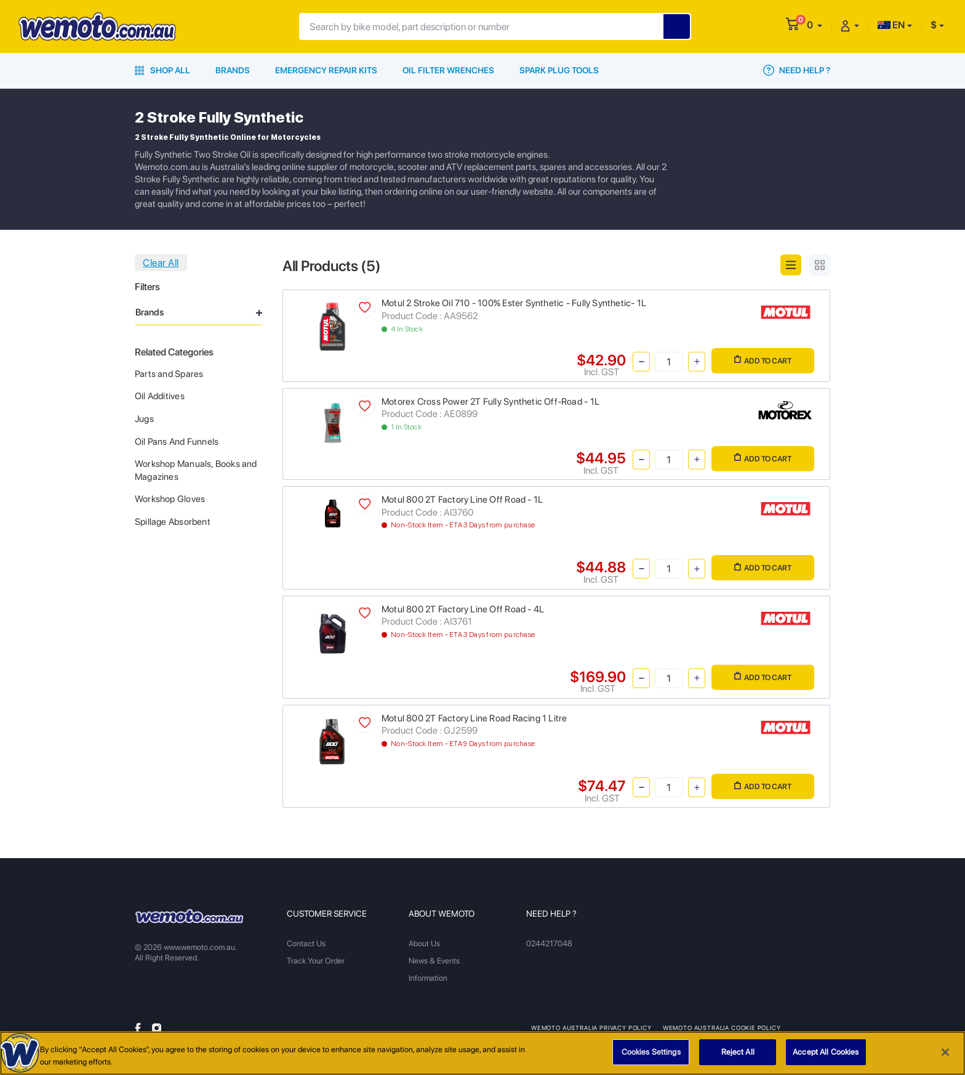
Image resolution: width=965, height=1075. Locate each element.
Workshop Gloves (170, 499)
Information (428, 978)
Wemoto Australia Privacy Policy (591, 1027)
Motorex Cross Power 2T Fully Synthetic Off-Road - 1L (490, 401)
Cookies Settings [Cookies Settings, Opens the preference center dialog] (651, 1055)
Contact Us (306, 943)
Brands (232, 70)
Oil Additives (160, 396)
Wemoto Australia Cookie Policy (722, 1027)
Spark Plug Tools (559, 70)
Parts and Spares (169, 373)
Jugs (144, 418)
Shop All (162, 70)
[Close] (945, 1055)
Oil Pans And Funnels (176, 441)
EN (891, 25)
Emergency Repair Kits (326, 70)
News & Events (434, 960)
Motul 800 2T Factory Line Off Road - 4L (463, 609)
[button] (814, 25)
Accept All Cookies (826, 1055)
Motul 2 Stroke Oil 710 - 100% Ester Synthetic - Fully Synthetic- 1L (514, 303)
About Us (424, 943)
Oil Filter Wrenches (448, 70)
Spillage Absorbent (172, 521)
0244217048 (549, 943)
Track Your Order (316, 960)
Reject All (738, 1055)
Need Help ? (796, 70)
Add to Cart (762, 360)
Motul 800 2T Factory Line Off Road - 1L (462, 499)
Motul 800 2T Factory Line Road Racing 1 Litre (474, 718)
